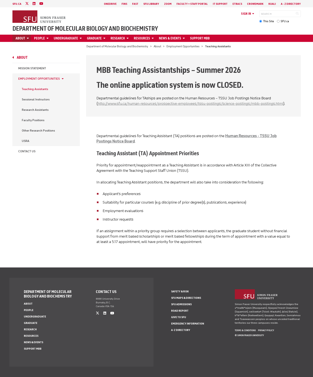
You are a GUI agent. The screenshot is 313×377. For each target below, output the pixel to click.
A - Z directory (291, 4)
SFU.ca (285, 21)
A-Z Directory (180, 330)
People (39, 38)
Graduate (94, 38)
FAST (135, 4)
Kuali (272, 4)
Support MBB (200, 38)
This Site (268, 21)
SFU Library (151, 4)
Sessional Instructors (36, 99)
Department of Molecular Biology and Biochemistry (85, 29)
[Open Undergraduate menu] (81, 38)
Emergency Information (187, 323)
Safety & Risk (180, 291)
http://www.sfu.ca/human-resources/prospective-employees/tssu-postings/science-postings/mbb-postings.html (190, 103)
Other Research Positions (38, 130)
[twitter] (27, 4)
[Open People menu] (48, 38)
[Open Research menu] (128, 38)
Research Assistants (35, 110)
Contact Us (26, 151)
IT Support (220, 4)
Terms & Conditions (245, 330)
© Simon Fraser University (249, 335)
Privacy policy (266, 330)
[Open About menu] (28, 38)
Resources (142, 38)
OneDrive (110, 4)
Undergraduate (66, 38)
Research (118, 38)
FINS (124, 4)
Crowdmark (255, 4)
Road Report (180, 310)
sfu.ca (16, 4)
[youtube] (41, 4)
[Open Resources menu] (153, 38)
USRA (25, 141)
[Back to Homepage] (39, 17)
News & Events (170, 38)
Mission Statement (32, 68)
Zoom (168, 4)
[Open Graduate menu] (104, 38)
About (20, 38)
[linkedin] (34, 4)
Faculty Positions (33, 120)
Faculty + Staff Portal (192, 4)
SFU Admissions (181, 304)
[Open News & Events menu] (184, 38)
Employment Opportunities (183, 46)
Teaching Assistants (35, 89)
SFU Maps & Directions (186, 298)
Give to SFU (178, 317)
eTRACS (237, 4)
